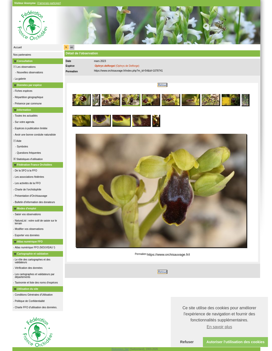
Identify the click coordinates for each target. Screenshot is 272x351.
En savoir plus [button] (219, 327)
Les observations (24, 66)
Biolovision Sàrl (120, 349)
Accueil (18, 47)
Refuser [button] (187, 342)
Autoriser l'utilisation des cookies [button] (235, 342)
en (71, 47)
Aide (17, 141)
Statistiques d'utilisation (28, 159)
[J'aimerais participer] (49, 3)
